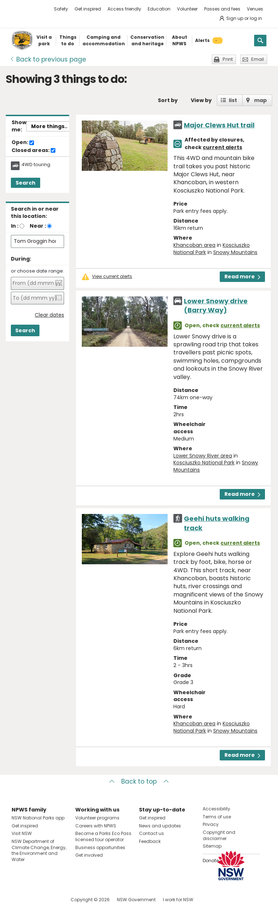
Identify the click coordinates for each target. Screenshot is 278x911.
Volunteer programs (97, 818)
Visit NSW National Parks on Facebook (18, 899)
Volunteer (187, 9)
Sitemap (212, 846)
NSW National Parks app (38, 818)
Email (257, 59)
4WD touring (35, 164)
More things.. (49, 126)
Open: (23, 142)
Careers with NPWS (95, 826)
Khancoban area (194, 245)
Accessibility (216, 809)
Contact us (151, 833)
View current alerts (112, 276)
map (260, 100)
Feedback (150, 841)
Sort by (168, 100)
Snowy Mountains (235, 252)
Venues (255, 9)
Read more (242, 276)
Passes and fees (222, 9)
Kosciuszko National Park (204, 462)
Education (159, 9)
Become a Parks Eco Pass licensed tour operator (103, 836)
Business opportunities (100, 847)
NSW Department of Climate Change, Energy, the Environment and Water (39, 850)
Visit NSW (22, 833)
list (233, 100)
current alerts (222, 147)
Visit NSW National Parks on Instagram (34, 899)
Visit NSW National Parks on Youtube (49, 899)
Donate (211, 860)
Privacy (211, 824)
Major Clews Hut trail (219, 125)
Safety (61, 9)
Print (228, 59)
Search (25, 182)
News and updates (160, 826)
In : (14, 225)
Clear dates (49, 315)
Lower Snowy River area (202, 455)
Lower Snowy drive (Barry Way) (216, 305)
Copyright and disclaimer (219, 835)
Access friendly (124, 9)
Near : (38, 225)
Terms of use (217, 817)
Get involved (89, 855)
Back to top (139, 781)
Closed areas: (33, 150)
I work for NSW (178, 900)
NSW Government (136, 900)
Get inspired (88, 9)
